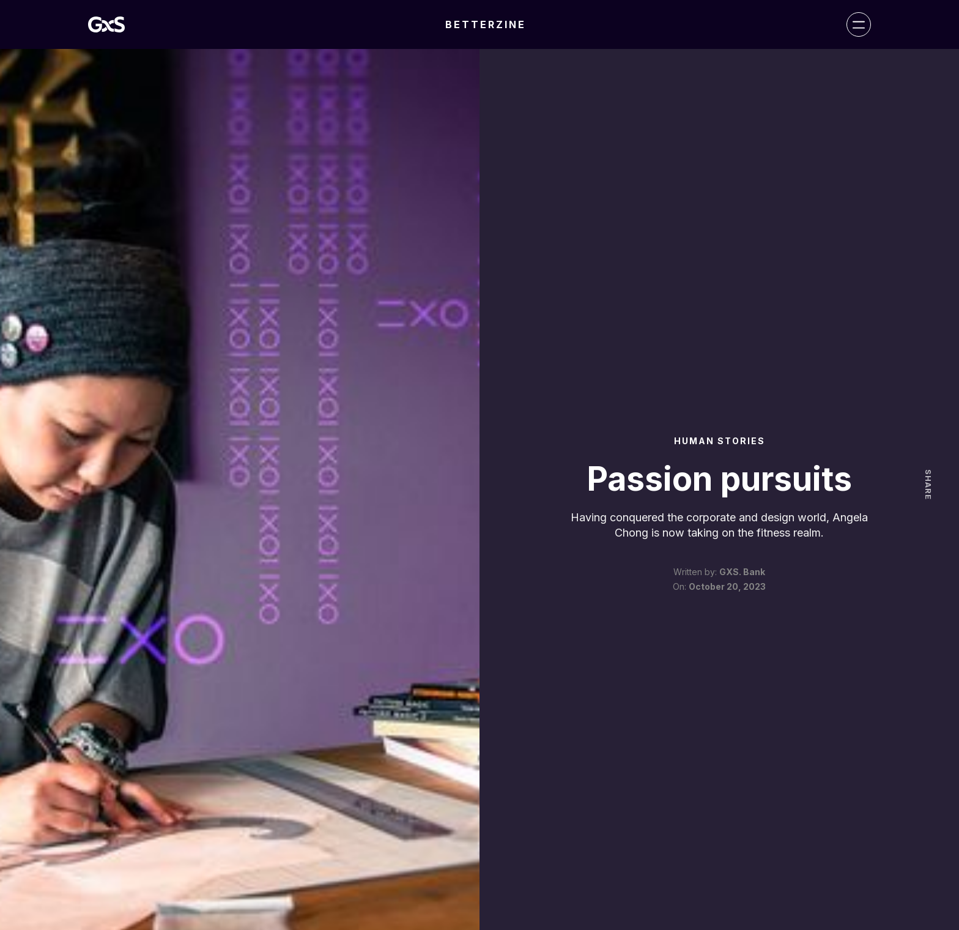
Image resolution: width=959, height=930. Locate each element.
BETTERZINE (485, 24)
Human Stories (719, 441)
